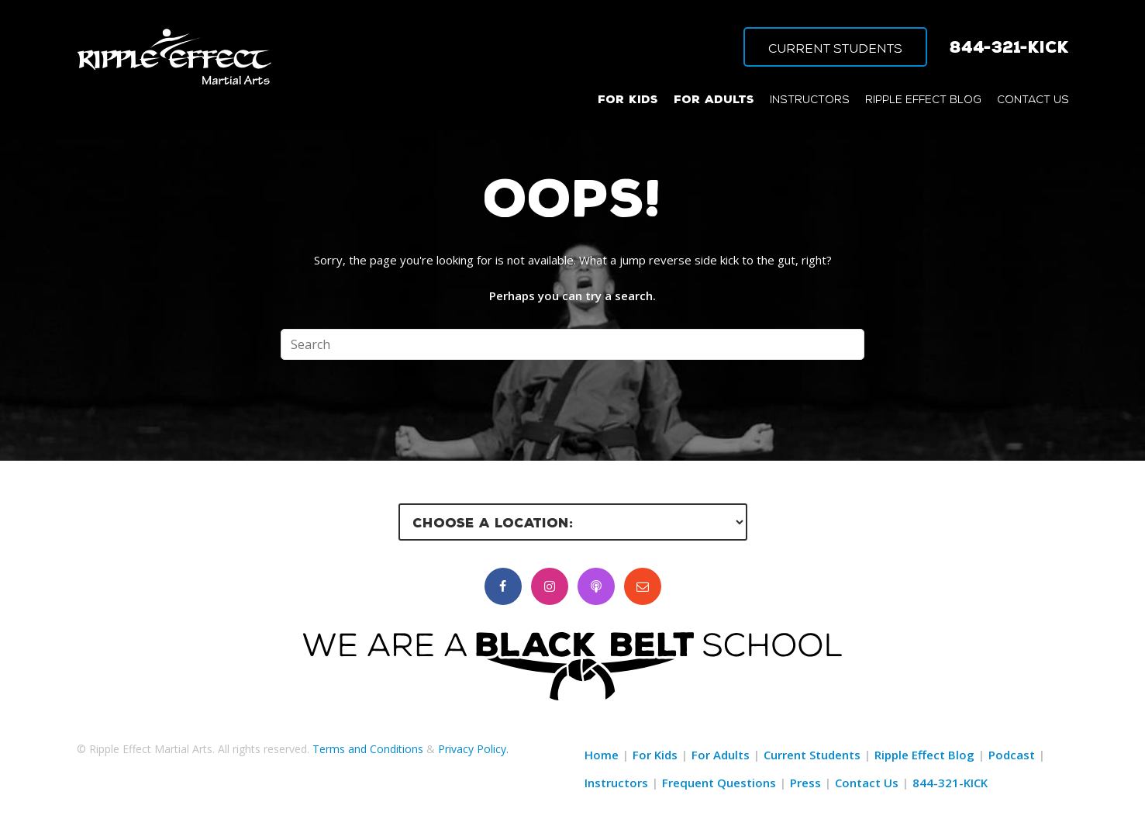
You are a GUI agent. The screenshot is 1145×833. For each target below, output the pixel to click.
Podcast (1011, 754)
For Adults (720, 754)
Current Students (812, 754)
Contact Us (866, 782)
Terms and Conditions (367, 748)
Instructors (616, 782)
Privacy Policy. (473, 748)
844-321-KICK (1009, 46)
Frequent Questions (719, 782)
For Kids (655, 754)
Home (602, 754)
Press (805, 782)
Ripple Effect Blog (924, 754)
